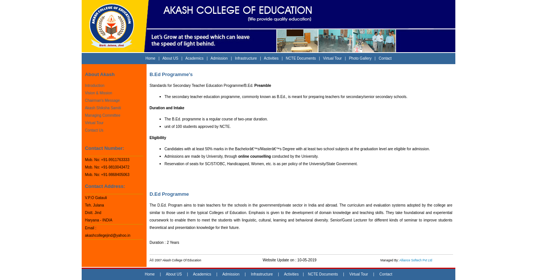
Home (150, 58)
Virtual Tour (332, 58)
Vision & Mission (98, 93)
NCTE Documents (301, 58)
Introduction (94, 86)
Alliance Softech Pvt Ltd (415, 260)
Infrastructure (246, 58)
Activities (271, 58)
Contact (385, 58)
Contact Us (94, 130)
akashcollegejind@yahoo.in (108, 235)
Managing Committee (102, 115)
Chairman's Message (102, 100)
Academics (194, 58)
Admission (219, 58)
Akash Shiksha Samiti (103, 108)
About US (170, 58)
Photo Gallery (360, 58)
